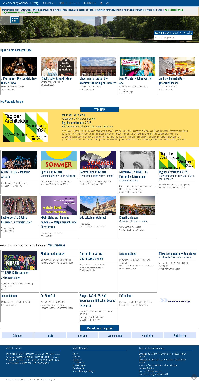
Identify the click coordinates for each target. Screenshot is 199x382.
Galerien (52, 359)
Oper (52, 353)
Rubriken (47, 3)
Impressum (34, 379)
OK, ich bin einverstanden (13, 12)
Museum (21, 354)
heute (157, 32)
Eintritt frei (29, 359)
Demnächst (12, 353)
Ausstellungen (12, 363)
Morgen (23, 362)
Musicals (45, 353)
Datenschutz (23, 379)
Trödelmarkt (10, 360)
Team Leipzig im (48, 379)
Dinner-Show (38, 354)
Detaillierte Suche (182, 32)
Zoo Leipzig (19, 360)
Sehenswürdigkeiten (24, 357)
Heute (58, 360)
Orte (61, 3)
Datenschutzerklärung (174, 10)
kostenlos (77, 359)
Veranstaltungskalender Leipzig (20, 3)
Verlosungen (10, 357)
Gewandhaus (43, 362)
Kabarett (32, 362)
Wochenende (41, 359)
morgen (166, 32)
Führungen (29, 353)
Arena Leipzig (55, 357)
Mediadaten (11, 379)
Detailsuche (78, 368)
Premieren (57, 354)
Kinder (37, 357)
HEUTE (73, 3)
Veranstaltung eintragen (84, 371)
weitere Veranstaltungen (175, 301)
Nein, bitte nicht (33, 12)
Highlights (89, 3)
